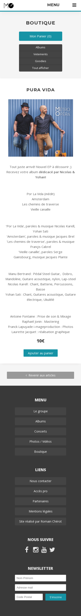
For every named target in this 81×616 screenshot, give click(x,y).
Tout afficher (40, 68)
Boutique (40, 451)
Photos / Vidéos (40, 441)
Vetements (40, 54)
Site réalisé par (40, 521)
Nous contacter (40, 481)
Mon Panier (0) (40, 36)
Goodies (40, 61)
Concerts (40, 431)
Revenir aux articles (41, 375)
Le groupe (40, 411)
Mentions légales (40, 511)
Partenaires (41, 501)
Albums (40, 47)
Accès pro (41, 491)
